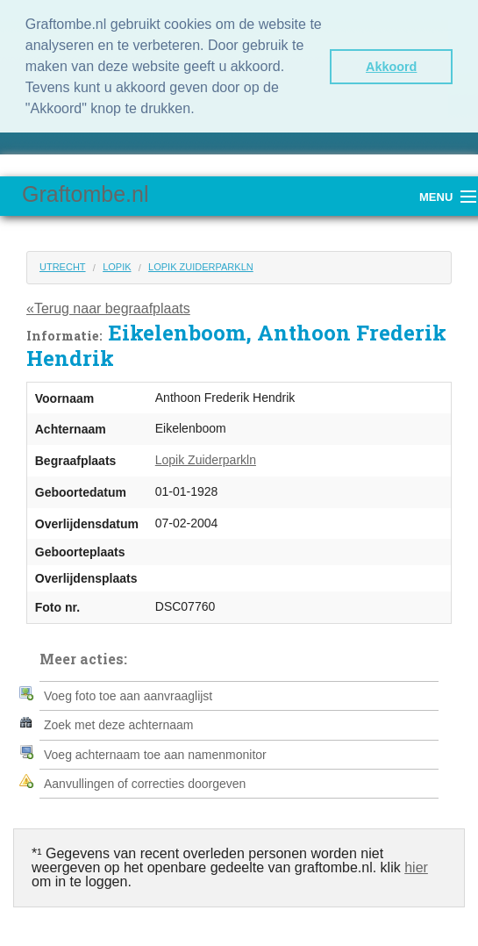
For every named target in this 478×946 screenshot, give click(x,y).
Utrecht (62, 265)
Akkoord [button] (391, 67)
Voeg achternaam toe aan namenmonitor (155, 753)
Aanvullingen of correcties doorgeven (145, 782)
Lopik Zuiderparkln (200, 265)
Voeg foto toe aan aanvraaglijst (128, 694)
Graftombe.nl (85, 192)
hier (416, 865)
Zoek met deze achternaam (118, 724)
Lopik (117, 265)
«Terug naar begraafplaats (108, 306)
